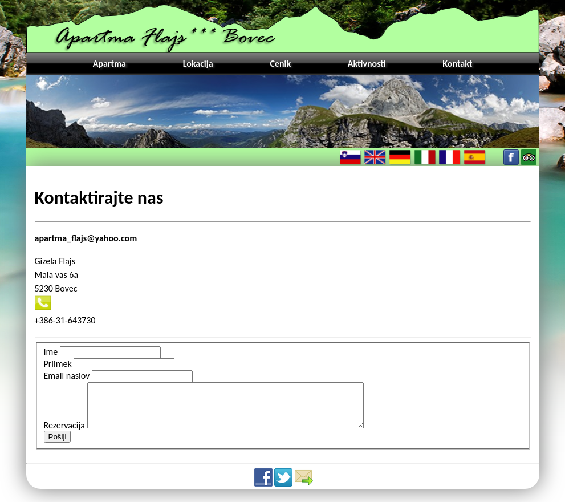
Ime (51, 351)
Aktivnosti (367, 63)
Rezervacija (64, 433)
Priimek (58, 363)
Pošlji (57, 445)
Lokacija (198, 63)
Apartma (109, 63)
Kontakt (457, 63)
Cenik (280, 63)
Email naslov (67, 375)
